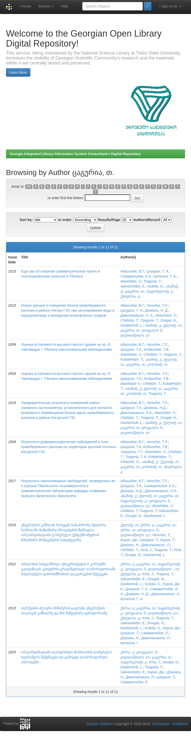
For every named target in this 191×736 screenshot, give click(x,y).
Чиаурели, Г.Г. (131, 452)
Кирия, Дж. (171, 628)
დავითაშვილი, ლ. (135, 335)
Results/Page (109, 220)
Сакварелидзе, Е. (155, 633)
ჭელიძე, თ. (172, 325)
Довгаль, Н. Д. (156, 310)
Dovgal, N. (168, 320)
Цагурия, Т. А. (157, 271)
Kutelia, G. (155, 286)
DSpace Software (99, 724)
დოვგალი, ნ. (152, 330)
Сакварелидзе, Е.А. (136, 276)
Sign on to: (170, 6)
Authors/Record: (147, 220)
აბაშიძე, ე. (153, 359)
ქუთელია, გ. (130, 296)
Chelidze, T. (129, 320)
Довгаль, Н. (129, 545)
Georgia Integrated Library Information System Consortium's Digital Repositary (75, 154)
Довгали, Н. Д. (137, 594)
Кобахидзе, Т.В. (156, 349)
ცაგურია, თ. (134, 291)
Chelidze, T (129, 511)
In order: (65, 220)
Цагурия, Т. (149, 540)
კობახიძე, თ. (157, 364)
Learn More (18, 72)
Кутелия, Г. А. (165, 276)
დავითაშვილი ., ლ (163, 569)
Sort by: (26, 220)
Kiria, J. (146, 550)
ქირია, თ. (128, 530)
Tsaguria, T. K (135, 457)
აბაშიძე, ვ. (153, 325)
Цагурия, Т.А (130, 447)
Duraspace (160, 724)
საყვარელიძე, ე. (159, 291)
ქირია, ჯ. (147, 525)
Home (25, 6)
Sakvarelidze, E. (132, 286)
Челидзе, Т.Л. (157, 305)
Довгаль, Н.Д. (155, 408)
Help (64, 6)
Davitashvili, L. (131, 325)
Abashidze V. (130, 384)
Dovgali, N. (155, 579)
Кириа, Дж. (129, 540)
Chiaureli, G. (130, 462)
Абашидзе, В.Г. (132, 271)
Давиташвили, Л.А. (136, 413)
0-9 (29, 186)
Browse (46, 6)
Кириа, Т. (167, 540)
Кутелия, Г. (129, 643)
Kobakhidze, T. (131, 359)
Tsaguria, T (148, 511)
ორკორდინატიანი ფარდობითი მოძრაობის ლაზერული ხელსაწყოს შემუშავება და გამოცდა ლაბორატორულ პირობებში (66, 657)
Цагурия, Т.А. (131, 349)
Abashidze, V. (131, 281)
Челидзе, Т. (161, 535)
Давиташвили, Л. (155, 545)
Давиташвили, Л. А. (136, 315)
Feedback (180, 724)
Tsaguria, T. (152, 281)
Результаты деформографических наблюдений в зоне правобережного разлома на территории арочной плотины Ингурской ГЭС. (68, 447)
